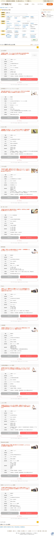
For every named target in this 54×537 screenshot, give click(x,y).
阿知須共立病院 (5, 442)
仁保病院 (3, 325)
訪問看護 (24, 26)
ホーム (20, 4)
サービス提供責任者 (26, 16)
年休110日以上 (33, 35)
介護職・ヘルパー (9, 16)
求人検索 (26, 4)
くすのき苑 (3, 166)
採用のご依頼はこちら (48, 1)
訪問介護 (32, 23)
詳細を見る (10, 79)
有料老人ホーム (9, 23)
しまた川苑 (3, 402)
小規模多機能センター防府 (7, 365)
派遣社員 (19, 21)
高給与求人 (16, 35)
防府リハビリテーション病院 (8, 485)
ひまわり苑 (3, 127)
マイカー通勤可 (9, 35)
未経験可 (8, 34)
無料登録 (50, 4)
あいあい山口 (4, 206)
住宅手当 (24, 34)
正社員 (8, 21)
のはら (2, 286)
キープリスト (40, 4)
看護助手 (32, 16)
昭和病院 (3, 247)
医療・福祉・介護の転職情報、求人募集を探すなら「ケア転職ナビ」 (27, 533)
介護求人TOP (2, 7)
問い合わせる (29, 79)
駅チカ (24, 35)
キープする (19, 82)
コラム (33, 4)
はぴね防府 (3, 50)
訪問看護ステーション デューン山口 (10, 88)
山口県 (6, 7)
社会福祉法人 (22, 526)
